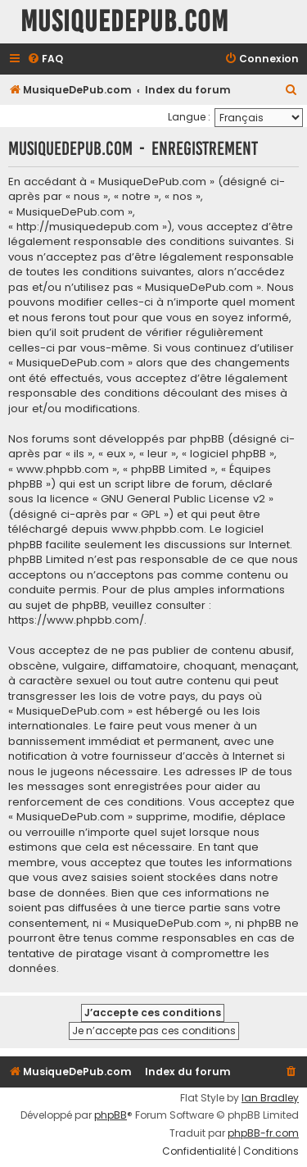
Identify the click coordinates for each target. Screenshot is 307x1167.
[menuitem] (45, 59)
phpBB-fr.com (263, 1133)
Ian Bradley (270, 1098)
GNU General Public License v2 (183, 499)
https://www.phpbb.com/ (76, 620)
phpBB (110, 1115)
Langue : (189, 117)
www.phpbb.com (157, 529)
